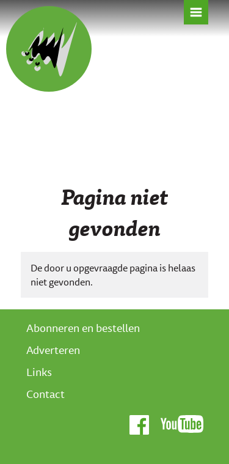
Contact (45, 393)
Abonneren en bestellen (83, 327)
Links (39, 371)
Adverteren (53, 349)
